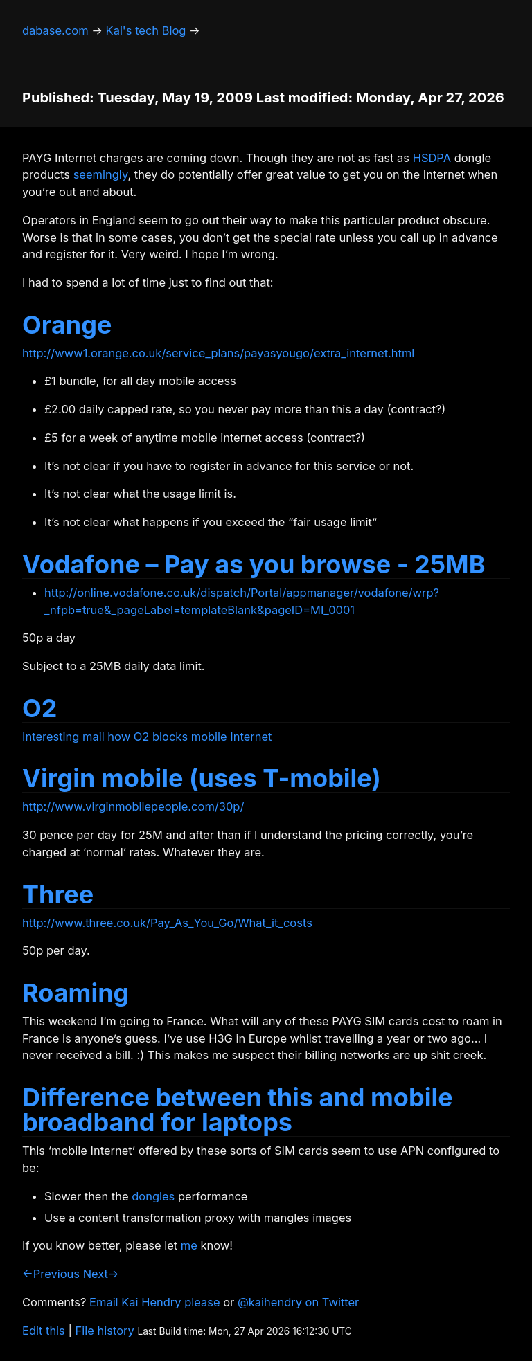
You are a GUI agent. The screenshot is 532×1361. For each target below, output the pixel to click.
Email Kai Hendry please (154, 1302)
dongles (153, 1196)
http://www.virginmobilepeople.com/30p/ (133, 806)
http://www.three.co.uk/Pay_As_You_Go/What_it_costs (167, 923)
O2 (39, 708)
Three (58, 894)
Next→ (101, 1274)
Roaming (75, 992)
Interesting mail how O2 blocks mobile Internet (147, 736)
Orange (67, 324)
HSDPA (432, 158)
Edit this (43, 1330)
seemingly (100, 174)
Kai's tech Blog (146, 30)
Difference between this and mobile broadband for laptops (237, 1109)
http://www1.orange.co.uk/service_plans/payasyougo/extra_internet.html (218, 353)
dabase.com (55, 30)
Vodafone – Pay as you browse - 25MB (253, 564)
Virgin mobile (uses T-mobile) (201, 778)
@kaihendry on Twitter (298, 1302)
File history (105, 1330)
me (189, 1245)
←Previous (51, 1274)
